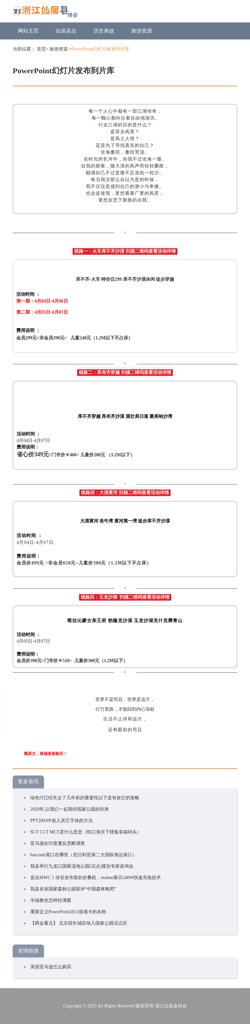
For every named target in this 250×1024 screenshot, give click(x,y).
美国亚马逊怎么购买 (50, 966)
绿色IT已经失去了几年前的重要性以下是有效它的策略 (84, 797)
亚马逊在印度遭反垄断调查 (57, 843)
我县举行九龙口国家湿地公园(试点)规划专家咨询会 (81, 866)
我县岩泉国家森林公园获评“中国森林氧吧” (73, 889)
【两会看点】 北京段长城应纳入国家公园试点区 (78, 923)
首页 (41, 49)
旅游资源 (141, 31)
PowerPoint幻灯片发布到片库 (100, 49)
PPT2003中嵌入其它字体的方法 (61, 820)
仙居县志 (66, 31)
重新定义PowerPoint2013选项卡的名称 (68, 911)
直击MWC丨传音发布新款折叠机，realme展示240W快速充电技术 (95, 877)
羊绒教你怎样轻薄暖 (50, 900)
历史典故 (103, 31)
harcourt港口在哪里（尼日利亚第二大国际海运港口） (83, 854)
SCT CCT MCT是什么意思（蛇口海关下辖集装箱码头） (86, 832)
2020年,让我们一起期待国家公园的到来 (69, 809)
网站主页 (28, 31)
